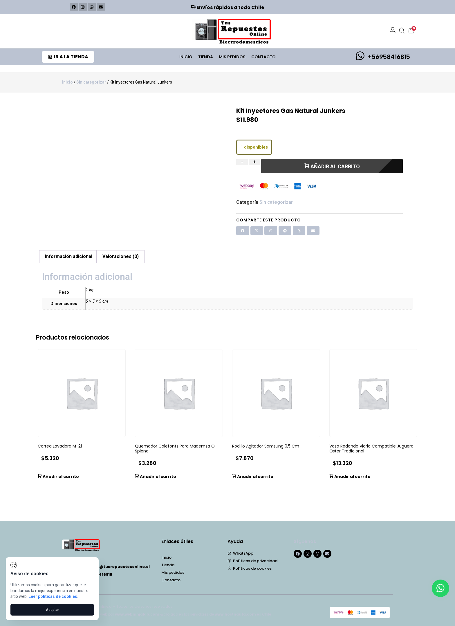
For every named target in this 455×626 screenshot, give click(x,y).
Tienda (205, 57)
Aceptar (52, 610)
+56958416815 (389, 56)
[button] (242, 230)
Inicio (185, 57)
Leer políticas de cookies (52, 596)
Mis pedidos (232, 57)
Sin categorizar (91, 82)
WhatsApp (240, 553)
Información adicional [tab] (68, 256)
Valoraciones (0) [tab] (120, 256)
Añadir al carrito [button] (58, 476)
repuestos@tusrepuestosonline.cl (113, 566)
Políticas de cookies (250, 568)
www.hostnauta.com (236, 614)
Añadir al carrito (332, 166)
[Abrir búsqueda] (402, 30)
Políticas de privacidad (252, 561)
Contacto (263, 57)
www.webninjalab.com (137, 614)
